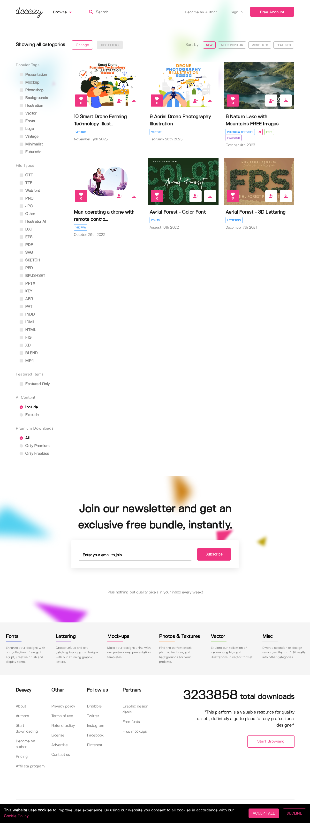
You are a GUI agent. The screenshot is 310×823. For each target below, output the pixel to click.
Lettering (234, 220)
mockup (29, 82)
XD (25, 345)
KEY (26, 291)
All (25, 438)
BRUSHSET (32, 276)
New (209, 45)
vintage (29, 136)
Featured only (35, 384)
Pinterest (94, 745)
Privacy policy (63, 706)
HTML (28, 330)
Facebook (95, 735)
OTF (26, 175)
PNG (26, 198)
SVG (26, 252)
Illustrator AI (33, 222)
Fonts (155, 220)
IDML (27, 322)
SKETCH (30, 260)
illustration (31, 106)
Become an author (25, 744)
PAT (26, 307)
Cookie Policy (16, 816)
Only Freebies (34, 453)
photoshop (32, 90)
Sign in (237, 12)
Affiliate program (30, 766)
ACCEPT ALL (264, 813)
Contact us (60, 755)
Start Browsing (271, 741)
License (57, 735)
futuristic (30, 152)
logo (27, 129)
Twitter (93, 716)
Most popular (232, 45)
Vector (81, 132)
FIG (25, 337)
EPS (26, 237)
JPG (26, 206)
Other (27, 214)
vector (28, 113)
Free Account (272, 12)
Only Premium (35, 446)
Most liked (259, 45)
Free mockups (134, 731)
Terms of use (62, 716)
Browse (66, 12)
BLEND (29, 353)
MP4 (27, 361)
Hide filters (110, 45)
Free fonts (131, 722)
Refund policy (63, 726)
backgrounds (34, 98)
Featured (284, 45)
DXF (26, 229)
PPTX (27, 283)
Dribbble (94, 706)
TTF (26, 183)
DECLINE (294, 813)
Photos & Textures (240, 132)
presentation (33, 75)
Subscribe (214, 554)
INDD (27, 314)
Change (82, 45)
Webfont (30, 191)
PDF (26, 245)
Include (29, 407)
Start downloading (27, 728)
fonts (27, 121)
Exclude (29, 415)
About (21, 706)
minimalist (31, 144)
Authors (22, 716)
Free (269, 132)
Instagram (95, 726)
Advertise (59, 745)
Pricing (22, 756)
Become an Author (204, 12)
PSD (26, 268)
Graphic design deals (135, 709)
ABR (26, 299)
